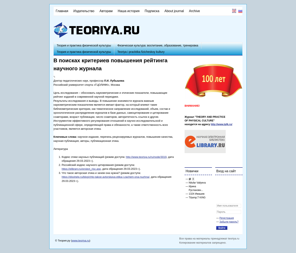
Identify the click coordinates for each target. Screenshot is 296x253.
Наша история (129, 11)
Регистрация (227, 218)
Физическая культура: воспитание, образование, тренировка (157, 45)
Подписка (152, 11)
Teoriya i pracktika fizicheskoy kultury (141, 51)
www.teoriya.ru (80, 240)
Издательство (83, 11)
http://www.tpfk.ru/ (221, 124)
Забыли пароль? (229, 221)
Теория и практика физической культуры (84, 45)
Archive (194, 11)
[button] (219, 181)
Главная (62, 11)
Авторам (106, 11)
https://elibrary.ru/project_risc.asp (81, 168)
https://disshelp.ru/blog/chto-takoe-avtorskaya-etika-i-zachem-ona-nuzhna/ (105, 176)
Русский (240, 11)
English (234, 11)
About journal (174, 11)
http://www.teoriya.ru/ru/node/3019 (146, 156)
